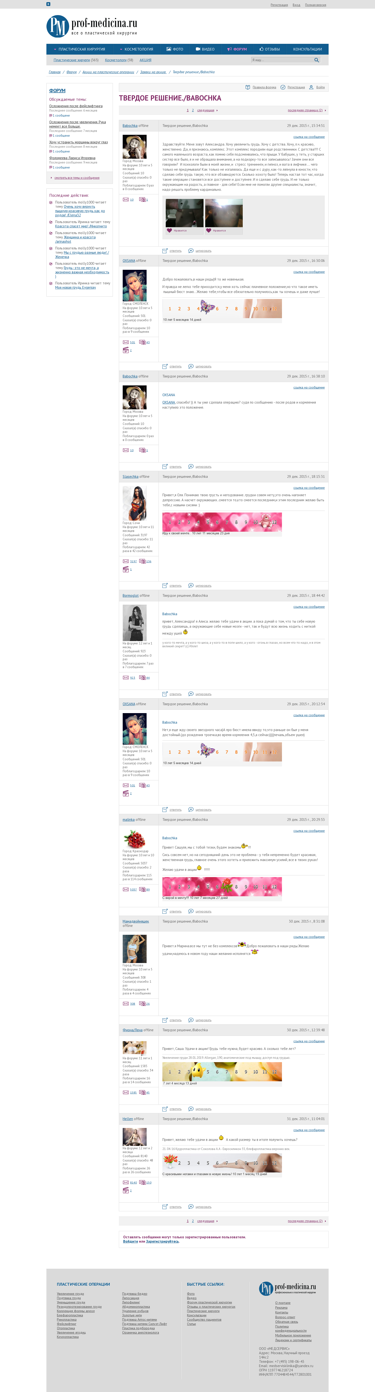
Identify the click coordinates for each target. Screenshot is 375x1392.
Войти (317, 87)
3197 (130, 561)
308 (129, 1003)
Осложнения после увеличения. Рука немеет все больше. (77, 124)
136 (145, 561)
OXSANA (129, 260)
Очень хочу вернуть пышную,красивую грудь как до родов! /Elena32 (80, 210)
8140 (130, 1182)
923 (129, 677)
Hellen (128, 1118)
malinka (129, 819)
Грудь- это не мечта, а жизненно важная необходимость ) (82, 272)
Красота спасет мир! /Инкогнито (81, 226)
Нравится (177, 230)
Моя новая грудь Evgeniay (75, 287)
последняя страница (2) (305, 110)
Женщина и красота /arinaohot (75, 239)
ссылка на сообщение (309, 137)
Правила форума (261, 87)
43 (144, 342)
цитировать (199, 251)
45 (144, 1092)
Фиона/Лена (133, 1030)
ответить (172, 251)
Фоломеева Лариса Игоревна (72, 158)
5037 (130, 889)
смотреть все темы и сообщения (75, 178)
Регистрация (305, 4)
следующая (205, 110)
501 (129, 342)
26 (144, 1003)
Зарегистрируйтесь (162, 1241)
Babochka (130, 125)
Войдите (130, 1241)
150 (145, 1182)
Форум (57, 90)
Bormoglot (131, 595)
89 (144, 889)
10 (128, 199)
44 (144, 677)
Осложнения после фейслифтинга (76, 106)
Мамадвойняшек (136, 921)
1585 (130, 1092)
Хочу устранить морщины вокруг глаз (78, 142)
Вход (322, 4)
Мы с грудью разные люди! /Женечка (82, 254)
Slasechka (130, 476)
